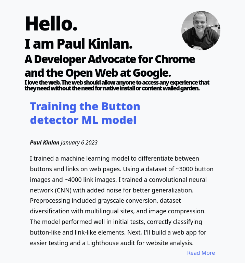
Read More (201, 252)
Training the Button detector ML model (85, 113)
